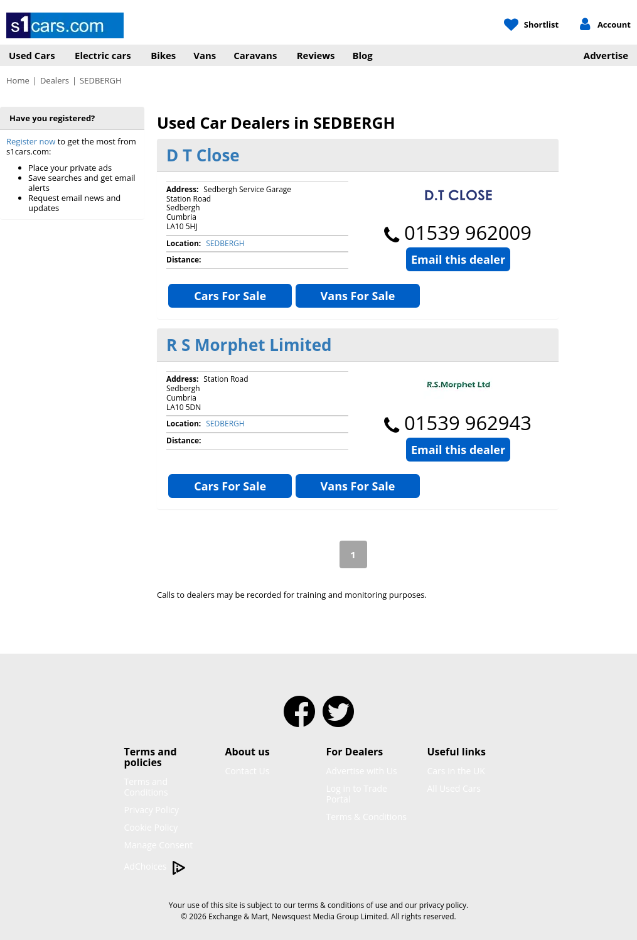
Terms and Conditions (146, 786)
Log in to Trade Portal (356, 793)
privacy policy (442, 905)
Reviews (316, 55)
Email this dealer (458, 259)
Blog (363, 55)
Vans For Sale (358, 295)
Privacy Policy (151, 810)
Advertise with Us (361, 771)
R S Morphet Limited (249, 344)
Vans (204, 55)
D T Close (203, 155)
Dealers (54, 80)
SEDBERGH (225, 243)
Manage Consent (158, 845)
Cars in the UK (456, 771)
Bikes (163, 55)
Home (17, 80)
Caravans (255, 55)
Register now (30, 141)
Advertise (606, 55)
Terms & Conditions (366, 817)
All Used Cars (454, 788)
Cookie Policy (151, 827)
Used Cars (32, 55)
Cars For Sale (230, 295)
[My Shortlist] (531, 25)
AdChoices (155, 866)
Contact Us (247, 771)
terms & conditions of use (342, 905)
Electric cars (103, 55)
